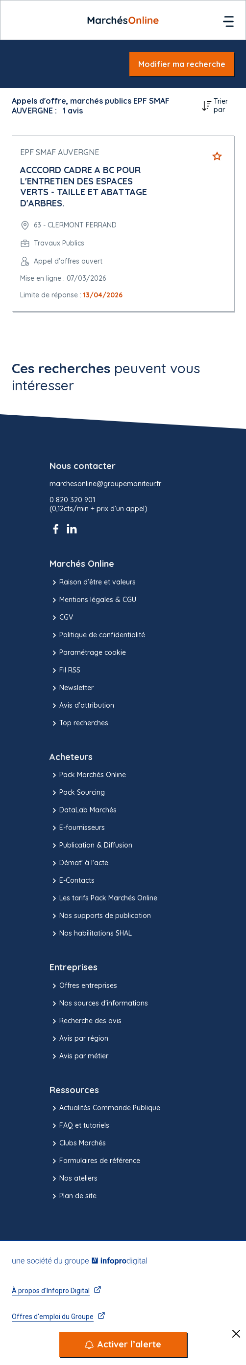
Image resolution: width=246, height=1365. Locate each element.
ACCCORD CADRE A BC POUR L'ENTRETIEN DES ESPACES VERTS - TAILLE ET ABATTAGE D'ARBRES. (83, 186)
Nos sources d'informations (98, 1003)
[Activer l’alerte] (123, 1344)
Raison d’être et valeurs (92, 582)
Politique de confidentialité (97, 635)
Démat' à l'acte (78, 863)
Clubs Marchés (77, 1143)
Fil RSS (64, 670)
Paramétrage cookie (87, 653)
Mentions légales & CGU (92, 600)
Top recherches (78, 723)
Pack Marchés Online (87, 775)
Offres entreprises (83, 986)
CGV (61, 618)
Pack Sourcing (77, 793)
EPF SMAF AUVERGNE (59, 152)
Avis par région (78, 1039)
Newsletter (71, 688)
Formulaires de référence (94, 1161)
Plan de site (73, 1196)
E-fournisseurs (77, 828)
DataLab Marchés (83, 810)
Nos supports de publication (100, 916)
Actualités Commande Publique (104, 1108)
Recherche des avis (85, 1021)
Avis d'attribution (81, 706)
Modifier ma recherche (181, 64)
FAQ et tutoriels (79, 1126)
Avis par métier (78, 1056)
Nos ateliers (73, 1179)
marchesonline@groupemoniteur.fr (105, 484)
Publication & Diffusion (90, 845)
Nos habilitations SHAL (90, 934)
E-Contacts (72, 881)
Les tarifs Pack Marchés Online (103, 898)
